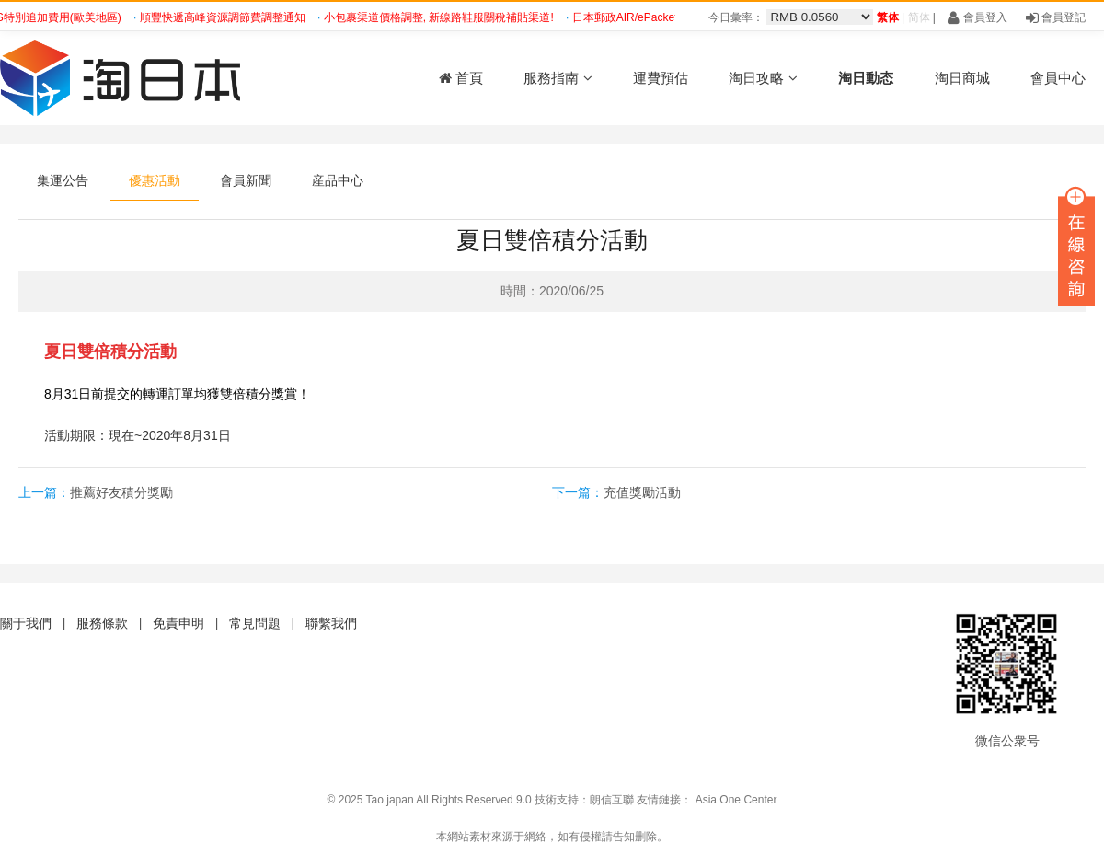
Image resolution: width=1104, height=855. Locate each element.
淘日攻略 (763, 78)
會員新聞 (245, 180)
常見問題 (255, 623)
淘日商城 (962, 78)
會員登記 (1056, 17)
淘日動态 (865, 78)
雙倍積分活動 (127, 351)
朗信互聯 (612, 799)
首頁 (461, 78)
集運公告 (62, 180)
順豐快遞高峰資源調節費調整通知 (226, 17)
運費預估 (660, 78)
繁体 (888, 17)
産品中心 (337, 180)
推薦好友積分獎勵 (121, 492)
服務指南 (557, 78)
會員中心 (1058, 78)
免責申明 (178, 623)
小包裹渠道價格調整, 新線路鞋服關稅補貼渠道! (442, 17)
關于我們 (26, 623)
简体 (919, 17)
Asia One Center (736, 799)
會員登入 (977, 17)
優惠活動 (154, 180)
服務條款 (102, 623)
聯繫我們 (331, 623)
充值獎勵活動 (642, 492)
